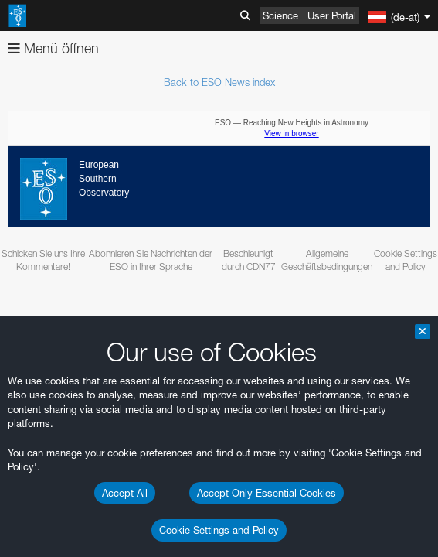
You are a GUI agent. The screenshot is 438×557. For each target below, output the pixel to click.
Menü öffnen (53, 48)
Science (280, 15)
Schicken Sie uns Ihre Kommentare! (43, 260)
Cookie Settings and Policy (219, 530)
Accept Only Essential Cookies (266, 493)
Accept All (125, 493)
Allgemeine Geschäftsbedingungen (326, 260)
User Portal (331, 15)
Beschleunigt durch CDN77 (249, 260)
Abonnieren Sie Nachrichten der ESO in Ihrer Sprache (150, 260)
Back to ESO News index (219, 82)
